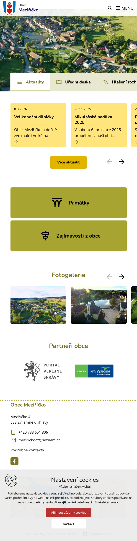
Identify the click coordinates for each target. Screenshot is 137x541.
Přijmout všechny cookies (68, 513)
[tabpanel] (68, 137)
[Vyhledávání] (110, 8)
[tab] (30, 82)
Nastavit (68, 525)
